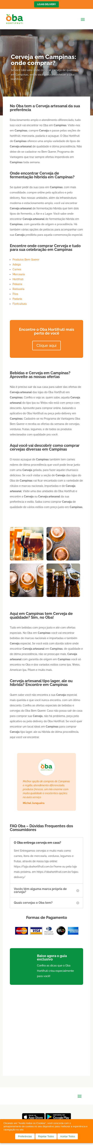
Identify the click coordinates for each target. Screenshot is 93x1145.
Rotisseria (18, 289)
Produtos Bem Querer (26, 259)
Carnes (17, 269)
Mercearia (19, 274)
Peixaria (17, 284)
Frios (15, 293)
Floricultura (20, 303)
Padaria (17, 298)
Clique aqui (46, 345)
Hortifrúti (18, 279)
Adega (17, 264)
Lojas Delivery (46, 4)
